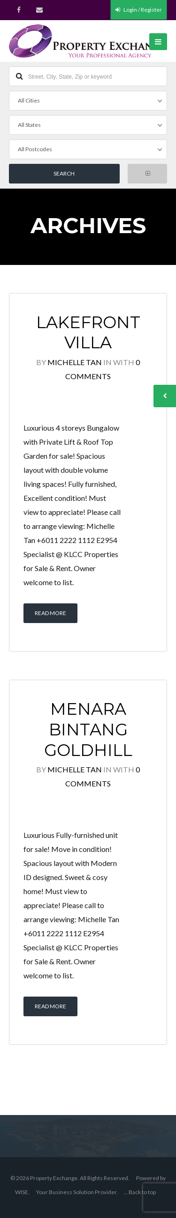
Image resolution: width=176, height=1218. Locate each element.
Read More (50, 612)
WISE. (22, 1192)
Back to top (142, 1192)
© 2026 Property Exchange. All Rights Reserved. (70, 1177)
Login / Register (138, 9)
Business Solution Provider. (83, 1192)
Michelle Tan (74, 362)
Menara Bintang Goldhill (88, 729)
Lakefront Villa (88, 332)
